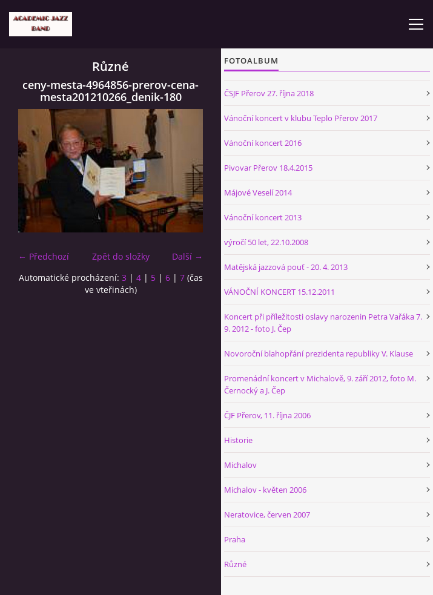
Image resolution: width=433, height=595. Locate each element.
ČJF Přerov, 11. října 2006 (267, 415)
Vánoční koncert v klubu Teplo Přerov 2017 (300, 118)
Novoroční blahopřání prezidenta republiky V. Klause (318, 353)
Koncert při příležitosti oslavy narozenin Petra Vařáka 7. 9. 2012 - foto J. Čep (323, 322)
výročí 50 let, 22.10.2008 (266, 242)
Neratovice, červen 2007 (267, 514)
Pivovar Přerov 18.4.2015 (268, 167)
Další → (187, 256)
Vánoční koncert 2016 (263, 142)
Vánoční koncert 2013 (263, 217)
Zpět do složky (121, 256)
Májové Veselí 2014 (258, 192)
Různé (235, 564)
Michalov (240, 464)
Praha (234, 539)
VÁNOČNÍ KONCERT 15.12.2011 (279, 291)
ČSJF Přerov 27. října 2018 (269, 93)
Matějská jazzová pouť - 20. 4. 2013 (286, 266)
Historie (238, 440)
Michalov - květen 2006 (265, 489)
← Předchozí (43, 256)
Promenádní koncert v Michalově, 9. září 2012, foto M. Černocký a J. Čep (320, 384)
